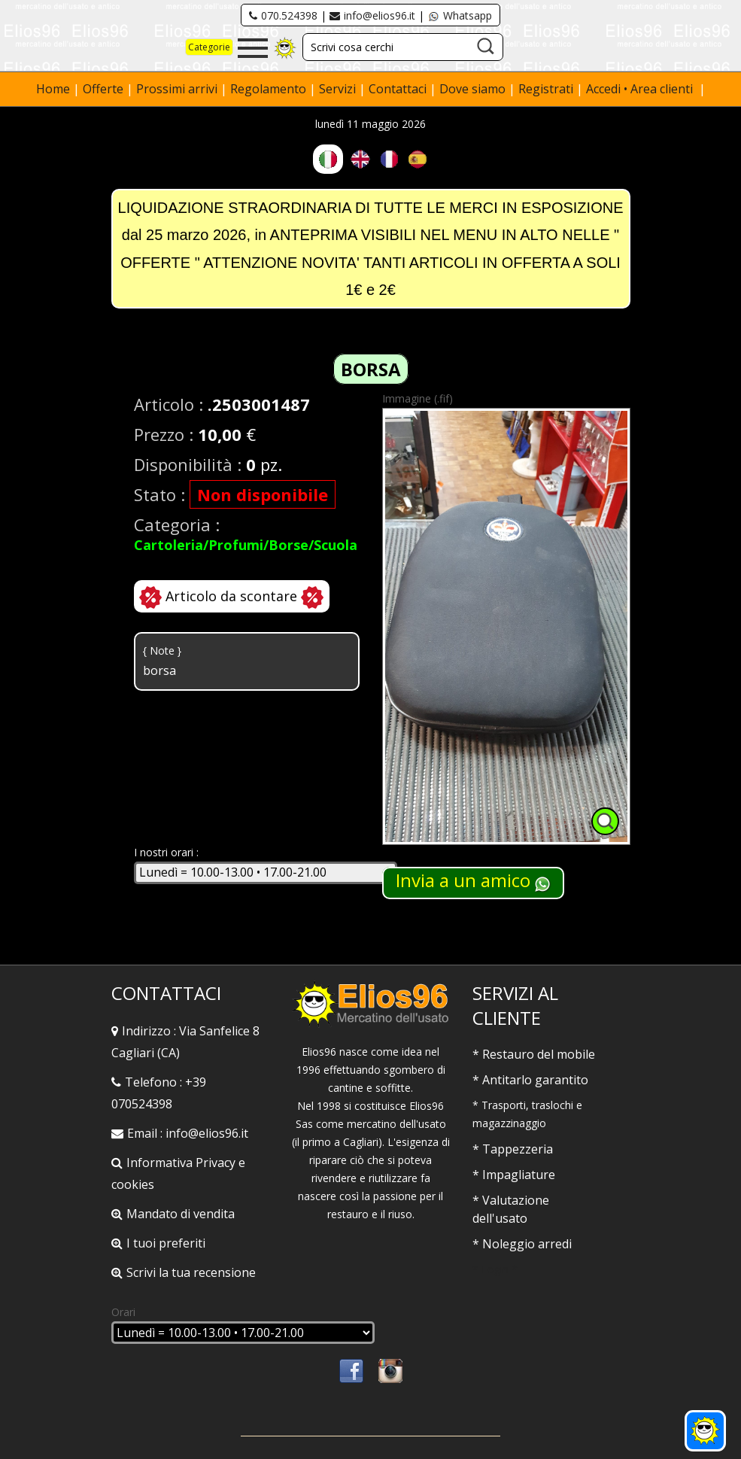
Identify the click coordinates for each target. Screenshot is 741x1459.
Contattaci (399, 89)
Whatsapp (459, 15)
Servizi (339, 89)
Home (54, 89)
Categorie (209, 47)
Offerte (104, 89)
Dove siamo (472, 89)
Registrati (545, 89)
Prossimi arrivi (176, 89)
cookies (132, 1184)
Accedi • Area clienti (641, 89)
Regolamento (269, 89)
